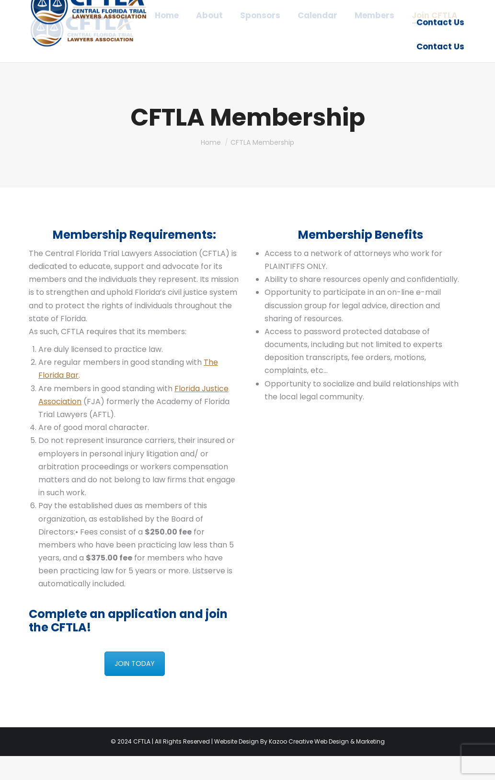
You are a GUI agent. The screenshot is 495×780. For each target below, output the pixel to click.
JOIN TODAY (135, 687)
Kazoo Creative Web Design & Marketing (327, 765)
